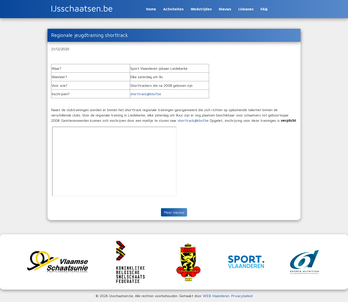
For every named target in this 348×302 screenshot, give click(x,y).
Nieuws (225, 9)
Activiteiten (173, 9)
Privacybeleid (242, 296)
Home (151, 9)
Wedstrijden (201, 9)
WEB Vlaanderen (216, 296)
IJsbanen (245, 9)
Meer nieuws (174, 212)
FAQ (264, 9)
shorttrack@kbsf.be (146, 94)
